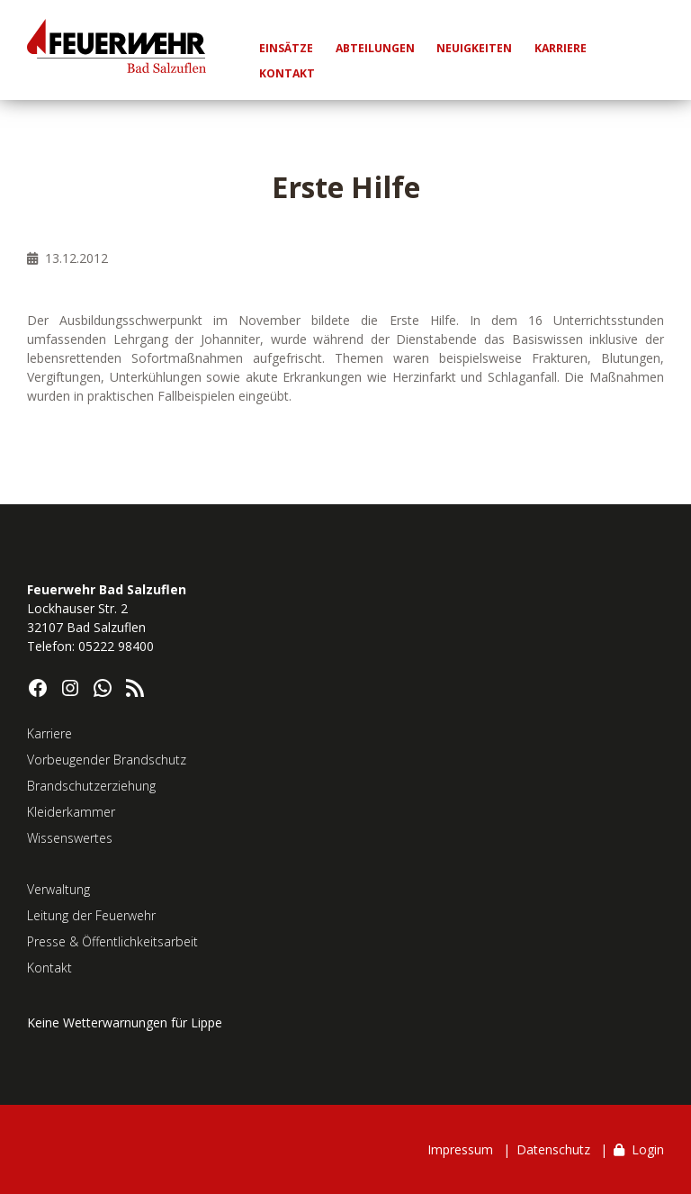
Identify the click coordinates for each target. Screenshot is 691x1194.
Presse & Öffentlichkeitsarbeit (112, 941)
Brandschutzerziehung (91, 785)
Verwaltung (58, 889)
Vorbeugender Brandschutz (106, 759)
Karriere (49, 733)
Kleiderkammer (71, 811)
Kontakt (49, 967)
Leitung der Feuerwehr (91, 915)
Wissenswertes (69, 837)
